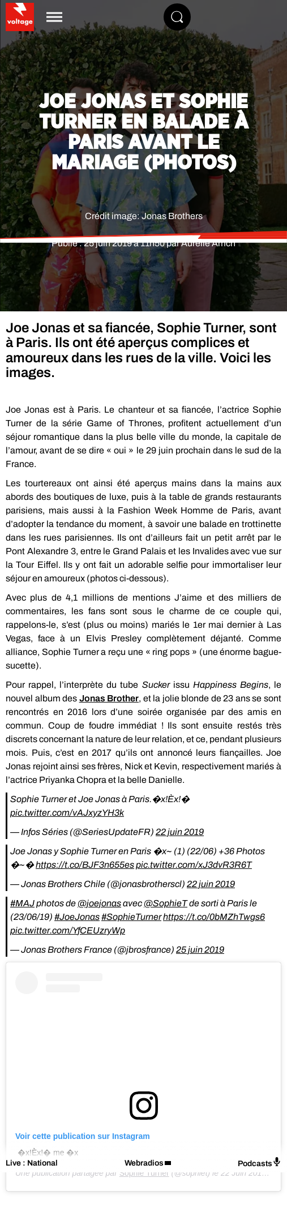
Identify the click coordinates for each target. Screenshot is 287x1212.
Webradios (144, 1163)
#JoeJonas (77, 917)
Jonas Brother (109, 698)
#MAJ (22, 903)
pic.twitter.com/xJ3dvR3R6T (194, 865)
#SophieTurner (131, 917)
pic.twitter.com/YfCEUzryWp (67, 930)
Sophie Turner (144, 1172)
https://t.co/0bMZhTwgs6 (214, 917)
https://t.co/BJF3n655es (85, 865)
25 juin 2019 (200, 949)
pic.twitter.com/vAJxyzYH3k (67, 812)
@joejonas (99, 903)
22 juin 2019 (180, 832)
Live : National (32, 1163)
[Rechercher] (177, 17)
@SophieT (165, 903)
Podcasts (259, 1162)
